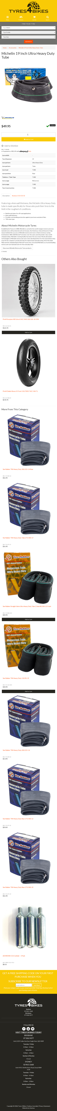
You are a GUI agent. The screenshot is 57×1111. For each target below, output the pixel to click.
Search (28, 41)
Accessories (12, 48)
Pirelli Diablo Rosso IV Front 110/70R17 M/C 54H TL (20, 391)
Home (5, 48)
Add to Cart (28, 139)
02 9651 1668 (28, 1011)
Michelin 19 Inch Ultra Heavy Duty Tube (31, 48)
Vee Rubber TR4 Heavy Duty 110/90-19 (16, 678)
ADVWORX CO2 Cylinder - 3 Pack (14, 956)
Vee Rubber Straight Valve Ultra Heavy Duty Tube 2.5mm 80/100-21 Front (27, 606)
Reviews (18, 196)
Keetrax (32, 1108)
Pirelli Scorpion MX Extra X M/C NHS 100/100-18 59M (21, 319)
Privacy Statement (44, 1106)
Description (6, 196)
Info (30, 151)
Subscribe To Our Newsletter (27, 981)
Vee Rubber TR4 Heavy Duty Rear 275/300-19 (18, 887)
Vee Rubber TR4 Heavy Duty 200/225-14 (16, 750)
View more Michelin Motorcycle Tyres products (17, 248)
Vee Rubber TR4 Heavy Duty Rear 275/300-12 (18, 819)
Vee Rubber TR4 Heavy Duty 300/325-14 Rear (18, 469)
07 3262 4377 (28, 1015)
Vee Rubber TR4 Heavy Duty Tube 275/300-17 (18, 538)
